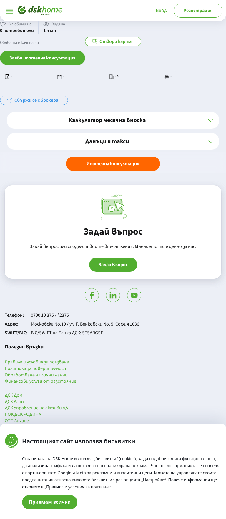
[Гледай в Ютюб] (134, 295)
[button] (113, 120)
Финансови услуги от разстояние (40, 381)
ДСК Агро (14, 402)
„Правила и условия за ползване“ (77, 487)
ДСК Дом (13, 395)
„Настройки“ (153, 480)
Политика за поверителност (36, 368)
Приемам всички (50, 502)
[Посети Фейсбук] (92, 295)
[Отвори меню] (9, 10)
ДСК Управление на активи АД (36, 408)
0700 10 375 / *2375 (50, 315)
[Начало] (40, 11)
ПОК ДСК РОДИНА (23, 414)
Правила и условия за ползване (37, 362)
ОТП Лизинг (17, 421)
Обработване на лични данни (36, 375)
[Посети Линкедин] (113, 295)
